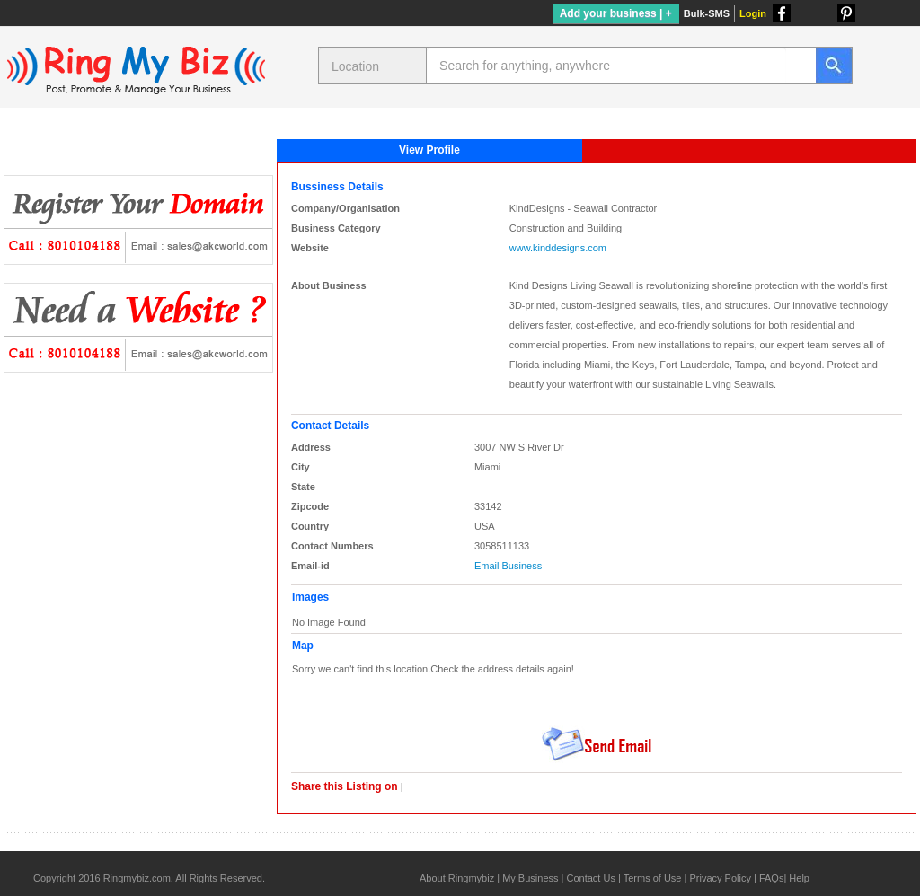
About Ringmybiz (457, 878)
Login (752, 13)
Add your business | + (616, 13)
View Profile (429, 150)
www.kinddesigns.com (557, 247)
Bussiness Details (337, 186)
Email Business (508, 565)
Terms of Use (653, 878)
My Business (530, 878)
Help (799, 878)
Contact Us (590, 878)
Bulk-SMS (707, 13)
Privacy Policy (719, 878)
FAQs (771, 878)
